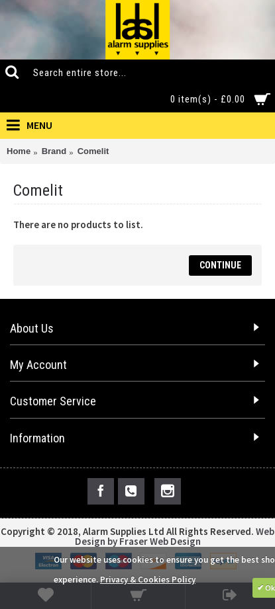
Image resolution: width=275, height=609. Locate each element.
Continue (220, 265)
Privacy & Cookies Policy (147, 579)
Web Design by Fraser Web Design (175, 536)
